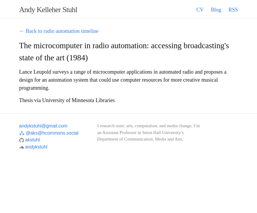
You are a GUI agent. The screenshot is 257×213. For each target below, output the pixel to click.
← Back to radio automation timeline (58, 31)
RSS (233, 10)
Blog (216, 10)
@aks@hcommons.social (49, 132)
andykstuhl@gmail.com (43, 125)
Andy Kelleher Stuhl (48, 9)
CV (200, 10)
